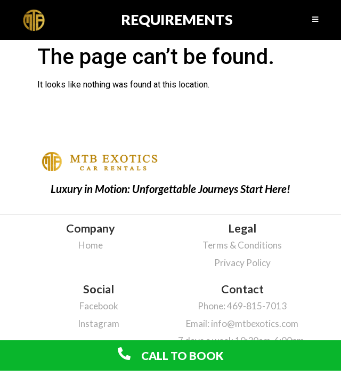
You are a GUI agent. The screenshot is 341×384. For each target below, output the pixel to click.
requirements (177, 19)
